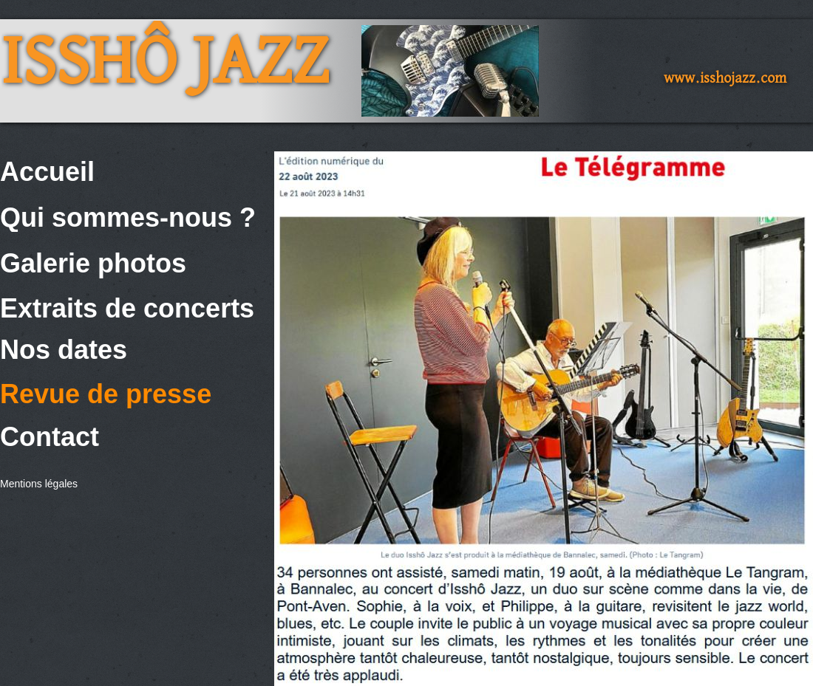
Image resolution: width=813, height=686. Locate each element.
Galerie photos (93, 263)
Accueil (47, 172)
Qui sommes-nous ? (128, 217)
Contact (49, 437)
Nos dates (63, 350)
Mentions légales (39, 484)
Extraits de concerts (127, 308)
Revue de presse (105, 394)
